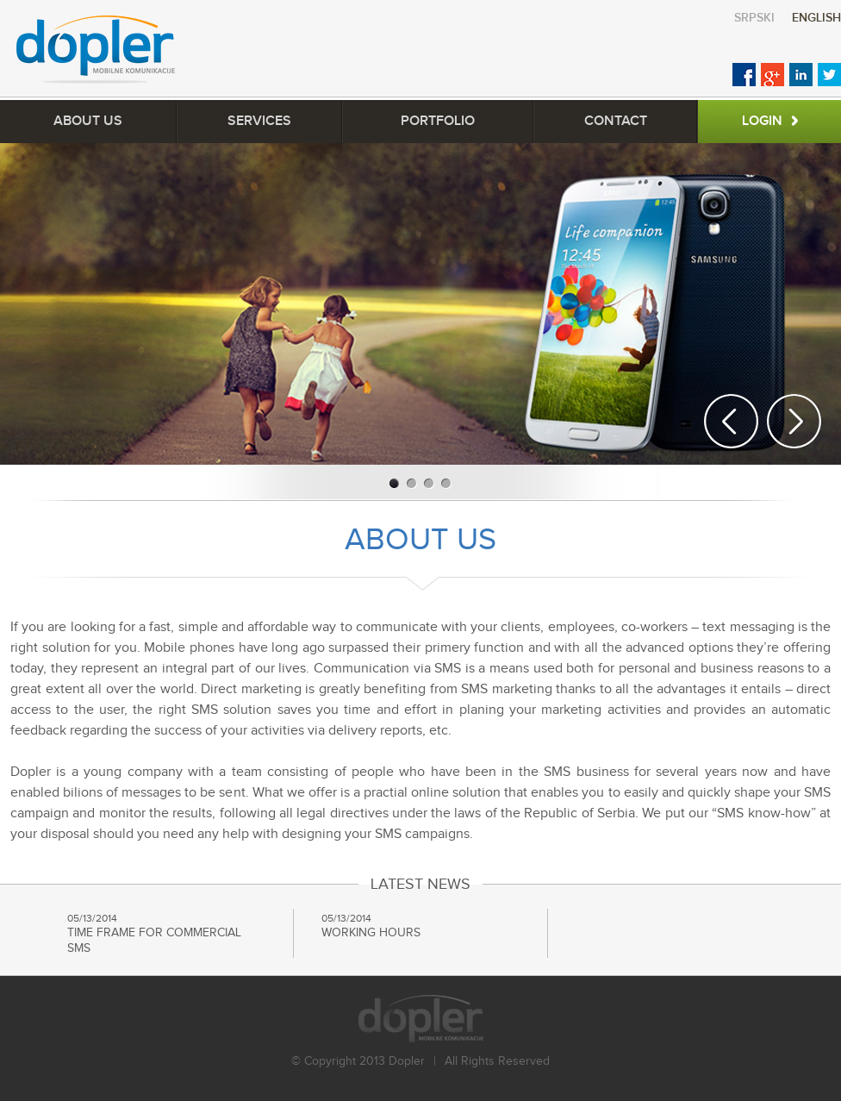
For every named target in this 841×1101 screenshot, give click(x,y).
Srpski (754, 17)
